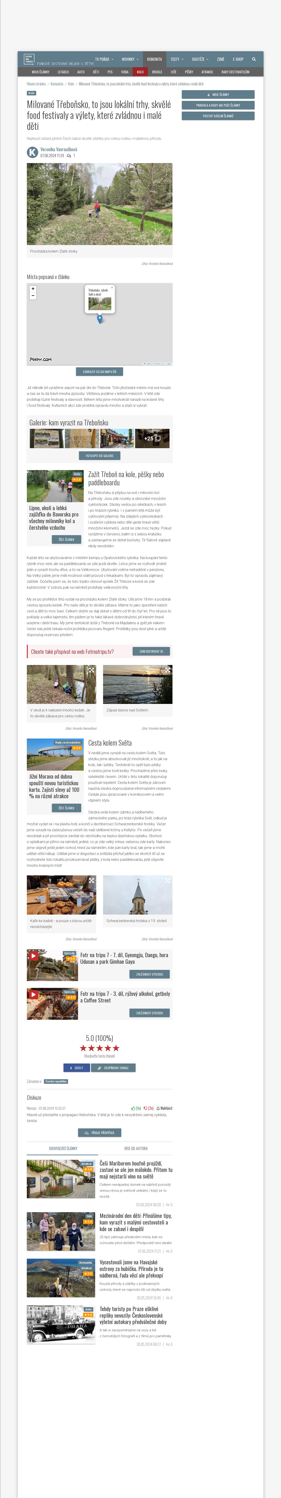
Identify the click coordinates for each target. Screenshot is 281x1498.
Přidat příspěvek (99, 1132)
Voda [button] (124, 71)
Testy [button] (177, 59)
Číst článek (66, 539)
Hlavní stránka (36, 84)
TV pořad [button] (104, 59)
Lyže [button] (173, 71)
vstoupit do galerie (100, 455)
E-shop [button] (238, 59)
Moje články (218, 94)
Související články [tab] (63, 1148)
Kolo (71, 84)
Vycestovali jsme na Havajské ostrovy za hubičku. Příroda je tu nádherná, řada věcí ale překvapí (131, 1268)
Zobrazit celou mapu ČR (99, 371)
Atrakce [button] (207, 71)
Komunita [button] (154, 59)
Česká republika (56, 1081)
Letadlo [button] (63, 71)
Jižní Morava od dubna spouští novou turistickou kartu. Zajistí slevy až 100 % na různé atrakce (54, 786)
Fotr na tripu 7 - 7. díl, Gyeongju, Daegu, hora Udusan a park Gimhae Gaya (124, 958)
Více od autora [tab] (136, 1148)
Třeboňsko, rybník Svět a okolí (98, 292)
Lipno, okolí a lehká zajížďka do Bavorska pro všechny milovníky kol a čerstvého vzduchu (53, 517)
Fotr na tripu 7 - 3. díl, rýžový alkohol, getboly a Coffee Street (125, 996)
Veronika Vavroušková (59, 149)
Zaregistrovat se (151, 651)
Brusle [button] (157, 71)
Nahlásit (164, 1108)
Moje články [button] (40, 71)
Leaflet (147, 364)
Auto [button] (80, 71)
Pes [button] (110, 71)
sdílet (76, 1067)
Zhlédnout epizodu (149, 974)
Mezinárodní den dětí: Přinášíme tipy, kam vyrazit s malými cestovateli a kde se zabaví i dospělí (136, 1222)
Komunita (57, 84)
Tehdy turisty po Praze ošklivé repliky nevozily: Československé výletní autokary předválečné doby (133, 1315)
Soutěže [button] (200, 59)
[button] (100, 319)
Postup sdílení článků (218, 115)
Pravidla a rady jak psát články (218, 105)
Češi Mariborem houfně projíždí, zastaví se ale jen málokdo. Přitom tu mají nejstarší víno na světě (136, 1169)
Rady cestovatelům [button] (235, 71)
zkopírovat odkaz (113, 1067)
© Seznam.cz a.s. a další (161, 364)
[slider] (99, 1047)
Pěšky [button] (189, 71)
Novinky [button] (130, 59)
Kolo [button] (140, 71)
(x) (136, 1108)
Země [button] (220, 59)
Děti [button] (96, 71)
